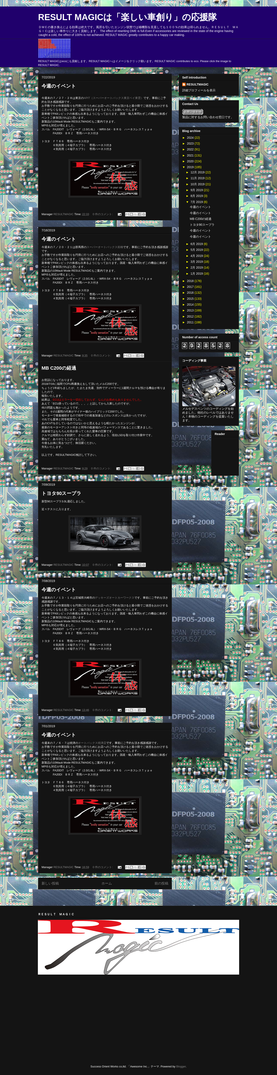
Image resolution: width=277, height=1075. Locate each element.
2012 (191, 316)
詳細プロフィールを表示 (199, 90)
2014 (191, 304)
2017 (191, 286)
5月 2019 (197, 249)
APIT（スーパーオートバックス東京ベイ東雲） (113, 98)
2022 (191, 149)
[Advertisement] (88, 988)
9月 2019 (197, 190)
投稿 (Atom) (108, 894)
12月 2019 (197, 172)
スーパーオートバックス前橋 (105, 247)
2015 (191, 298)
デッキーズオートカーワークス (114, 597)
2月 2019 (197, 267)
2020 (191, 161)
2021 (191, 155)
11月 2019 (197, 178)
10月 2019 (197, 184)
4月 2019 (197, 256)
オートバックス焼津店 (92, 743)
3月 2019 (197, 261)
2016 (191, 292)
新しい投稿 (50, 883)
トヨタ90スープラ (61, 493)
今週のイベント (59, 86)
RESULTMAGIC (198, 84)
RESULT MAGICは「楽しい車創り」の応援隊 (127, 17)
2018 (191, 281)
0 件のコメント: (103, 214)
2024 (191, 137)
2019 (191, 167)
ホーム (106, 883)
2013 (191, 310)
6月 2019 (197, 244)
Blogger (181, 1066)
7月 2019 (197, 202)
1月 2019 (197, 273)
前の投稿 (161, 883)
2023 (191, 143)
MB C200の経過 (59, 368)
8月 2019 (197, 196)
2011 (191, 322)
